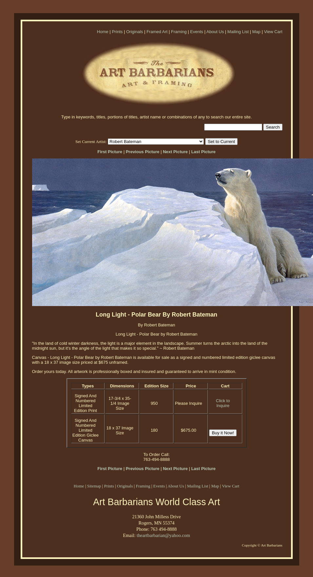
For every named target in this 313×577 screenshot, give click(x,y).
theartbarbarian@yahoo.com (163, 535)
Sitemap (94, 486)
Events (196, 31)
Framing (179, 31)
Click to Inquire (223, 403)
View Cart (273, 31)
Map (256, 31)
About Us (215, 31)
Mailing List (238, 31)
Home (102, 31)
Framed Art (157, 31)
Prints (117, 31)
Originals (134, 31)
